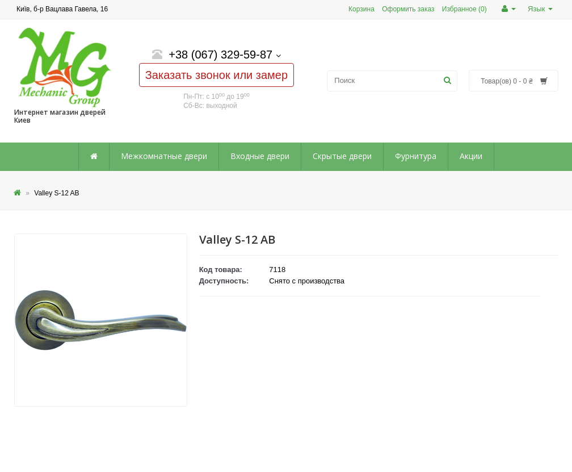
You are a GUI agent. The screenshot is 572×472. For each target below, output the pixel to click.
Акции (471, 156)
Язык (540, 9)
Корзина (361, 9)
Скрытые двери (342, 156)
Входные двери (259, 156)
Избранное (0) (464, 9)
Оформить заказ (408, 9)
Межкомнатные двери (164, 156)
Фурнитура (415, 156)
